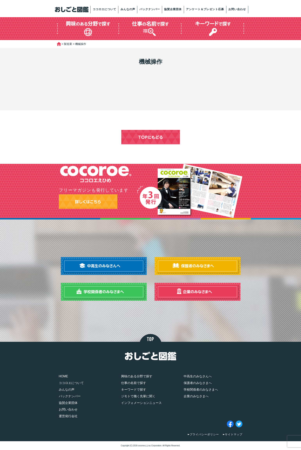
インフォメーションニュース (141, 402)
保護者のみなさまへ (198, 383)
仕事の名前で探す (133, 383)
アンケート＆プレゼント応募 (205, 9)
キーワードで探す (133, 389)
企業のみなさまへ (196, 396)
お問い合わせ (237, 9)
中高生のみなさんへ (198, 376)
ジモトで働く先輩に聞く (138, 396)
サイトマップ (233, 434)
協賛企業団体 (173, 9)
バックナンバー (149, 9)
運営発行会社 (68, 416)
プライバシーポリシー (204, 434)
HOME (63, 376)
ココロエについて (104, 9)
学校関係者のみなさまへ (201, 389)
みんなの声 (128, 9)
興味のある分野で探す (136, 376)
